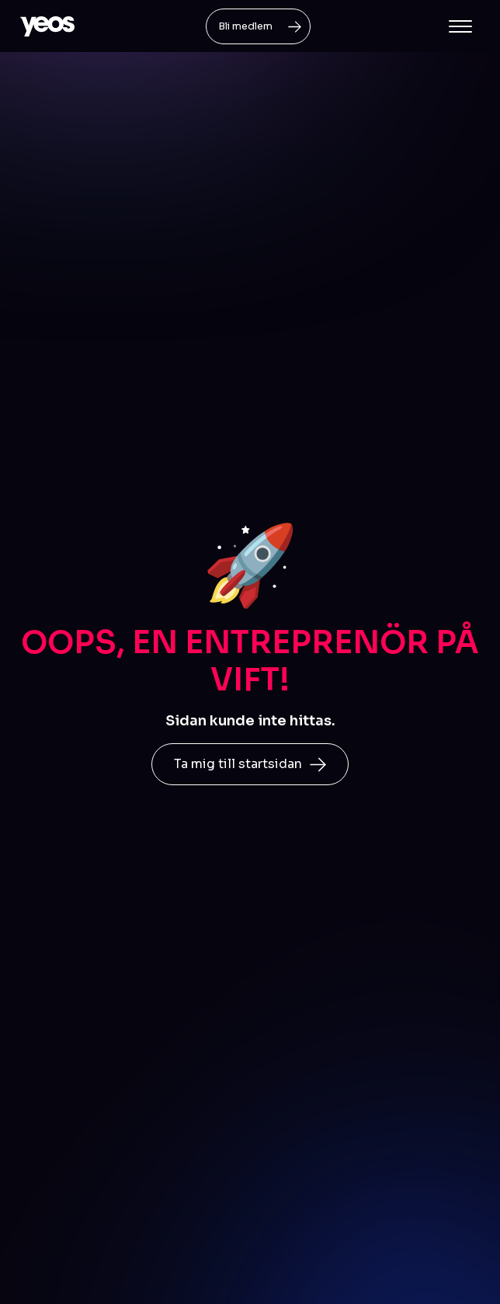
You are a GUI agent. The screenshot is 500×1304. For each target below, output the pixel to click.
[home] (47, 26)
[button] (460, 26)
